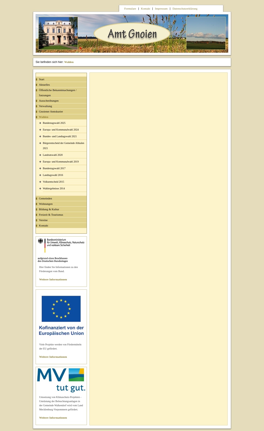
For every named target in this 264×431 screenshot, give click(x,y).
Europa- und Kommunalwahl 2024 (61, 129)
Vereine (43, 220)
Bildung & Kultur (49, 209)
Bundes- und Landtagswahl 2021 (60, 136)
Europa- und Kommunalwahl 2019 (61, 161)
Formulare (130, 8)
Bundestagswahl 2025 (54, 122)
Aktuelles (44, 84)
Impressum (161, 8)
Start (41, 79)
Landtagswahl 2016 (53, 175)
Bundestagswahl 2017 (54, 168)
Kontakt (145, 8)
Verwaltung (45, 106)
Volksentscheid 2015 (53, 181)
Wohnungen (46, 203)
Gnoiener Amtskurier (51, 111)
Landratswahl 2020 (53, 154)
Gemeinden (45, 198)
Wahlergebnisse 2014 (54, 188)
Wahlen (68, 61)
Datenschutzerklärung (184, 8)
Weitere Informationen (53, 279)
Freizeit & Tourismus (51, 214)
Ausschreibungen (49, 100)
